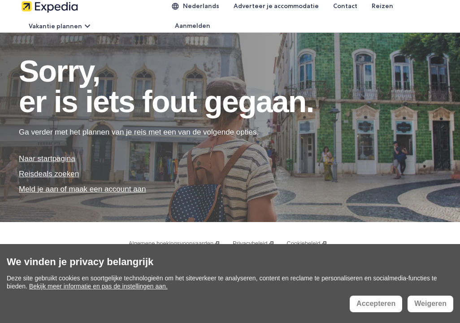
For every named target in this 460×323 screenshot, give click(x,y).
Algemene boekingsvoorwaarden (175, 243)
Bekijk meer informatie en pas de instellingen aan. (98, 286)
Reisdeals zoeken (49, 174)
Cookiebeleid (306, 243)
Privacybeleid (253, 243)
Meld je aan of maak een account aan (82, 189)
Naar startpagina (47, 158)
